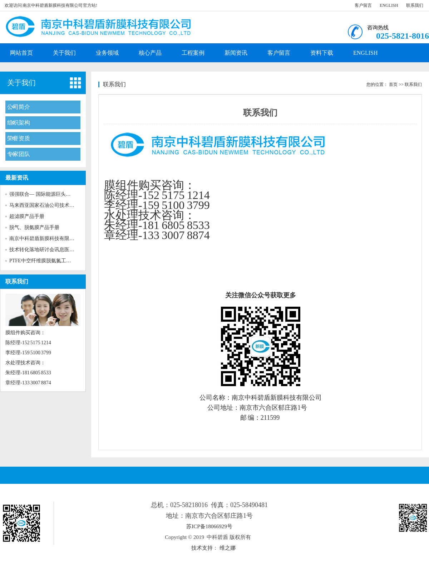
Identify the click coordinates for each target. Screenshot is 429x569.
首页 (393, 84)
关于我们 (64, 53)
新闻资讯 (236, 53)
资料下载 (321, 53)
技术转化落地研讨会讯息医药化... (46, 249)
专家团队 (18, 154)
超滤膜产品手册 (26, 216)
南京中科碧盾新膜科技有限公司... (46, 238)
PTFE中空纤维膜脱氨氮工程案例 (45, 260)
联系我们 (414, 5)
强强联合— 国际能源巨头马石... (44, 194)
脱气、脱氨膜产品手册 (34, 227)
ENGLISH (389, 5)
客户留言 (363, 5)
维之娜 (228, 548)
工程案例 (193, 53)
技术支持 (202, 548)
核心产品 (150, 53)
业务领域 (107, 53)
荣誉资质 (18, 138)
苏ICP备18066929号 (209, 526)
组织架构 (18, 123)
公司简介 (18, 107)
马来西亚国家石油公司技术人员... (46, 205)
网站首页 (21, 53)
